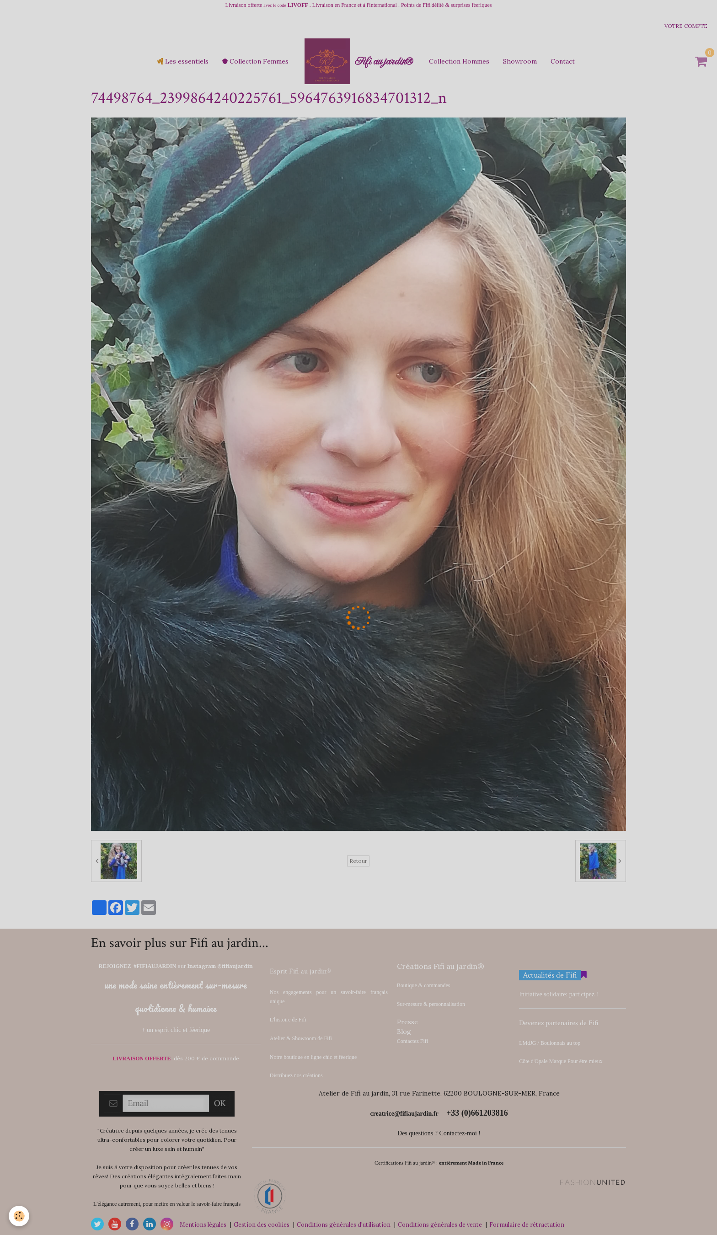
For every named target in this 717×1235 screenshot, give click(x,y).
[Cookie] (19, 1216)
